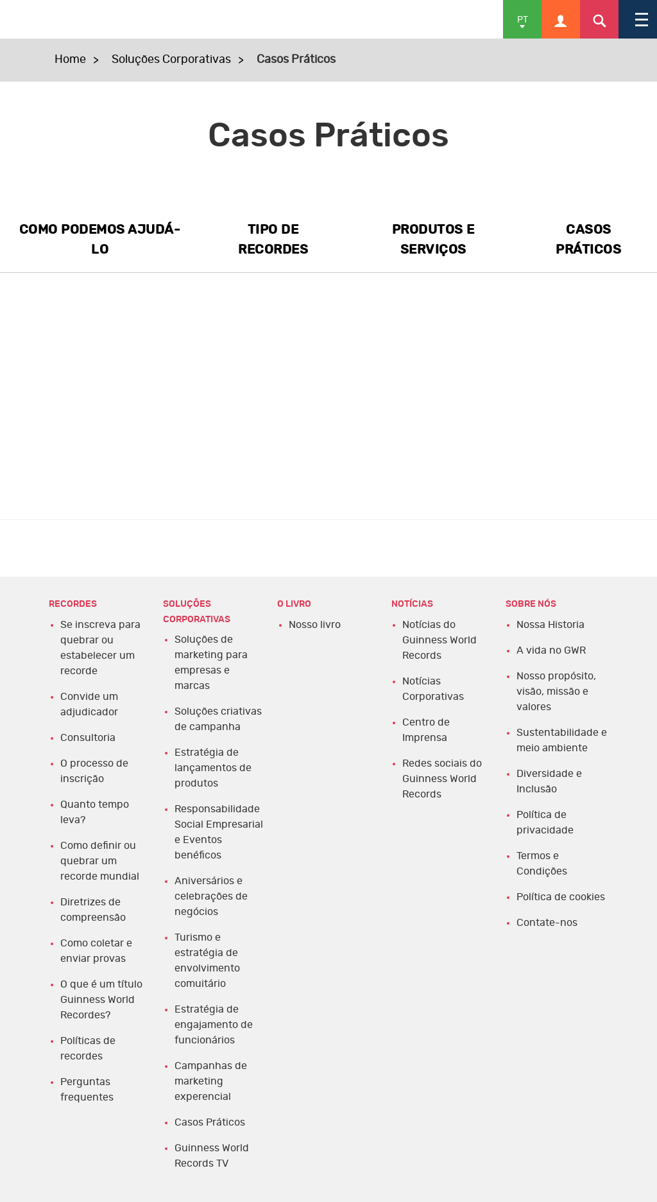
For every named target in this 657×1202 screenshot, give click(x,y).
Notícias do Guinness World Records (439, 640)
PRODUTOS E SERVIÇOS (433, 239)
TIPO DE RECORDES (273, 239)
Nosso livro (315, 625)
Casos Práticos (210, 1122)
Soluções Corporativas (171, 59)
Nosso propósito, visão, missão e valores (556, 691)
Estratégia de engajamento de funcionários (214, 1024)
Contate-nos (546, 923)
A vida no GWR (551, 650)
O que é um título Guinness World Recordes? (101, 999)
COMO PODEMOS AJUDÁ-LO (100, 239)
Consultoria (87, 738)
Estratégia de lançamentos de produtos (213, 767)
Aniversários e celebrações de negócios (211, 896)
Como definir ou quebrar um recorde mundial (99, 861)
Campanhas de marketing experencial (211, 1081)
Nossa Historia (550, 625)
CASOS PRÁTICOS (588, 239)
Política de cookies (560, 897)
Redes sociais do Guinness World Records (442, 778)
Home (70, 59)
